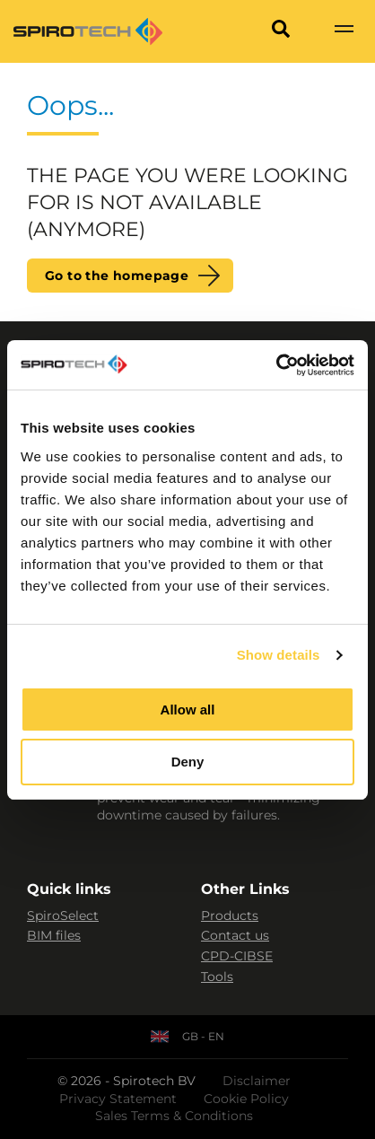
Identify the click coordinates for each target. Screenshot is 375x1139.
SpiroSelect (63, 915)
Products (229, 915)
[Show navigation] (343, 31)
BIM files (54, 935)
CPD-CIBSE (237, 956)
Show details (278, 654)
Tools (217, 976)
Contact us (235, 935)
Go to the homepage (116, 275)
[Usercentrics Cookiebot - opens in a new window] (275, 365)
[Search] (280, 31)
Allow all (188, 709)
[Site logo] (87, 31)
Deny (188, 761)
